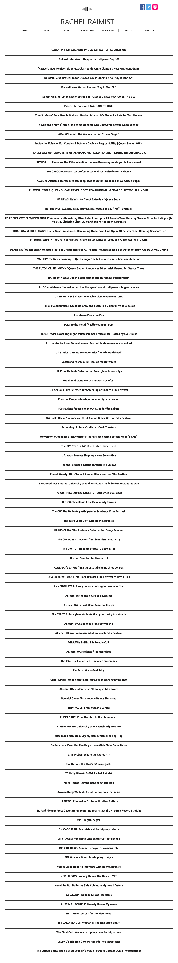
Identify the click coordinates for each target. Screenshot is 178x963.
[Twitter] (148, 7)
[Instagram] (155, 7)
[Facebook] (142, 7)
